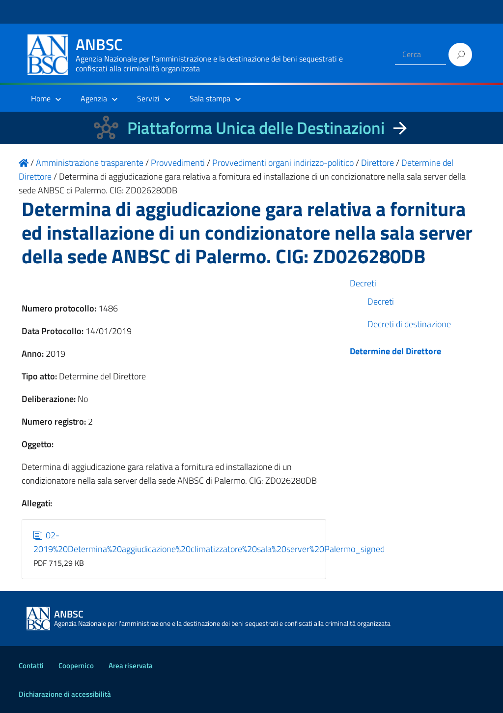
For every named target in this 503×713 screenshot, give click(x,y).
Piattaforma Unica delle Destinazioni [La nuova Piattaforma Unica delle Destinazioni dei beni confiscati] (256, 127)
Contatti (31, 665)
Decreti (363, 283)
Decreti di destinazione (409, 324)
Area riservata (131, 665)
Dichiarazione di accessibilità (65, 694)
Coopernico (76, 665)
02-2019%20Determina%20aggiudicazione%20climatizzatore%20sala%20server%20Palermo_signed (209, 542)
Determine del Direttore (395, 351)
